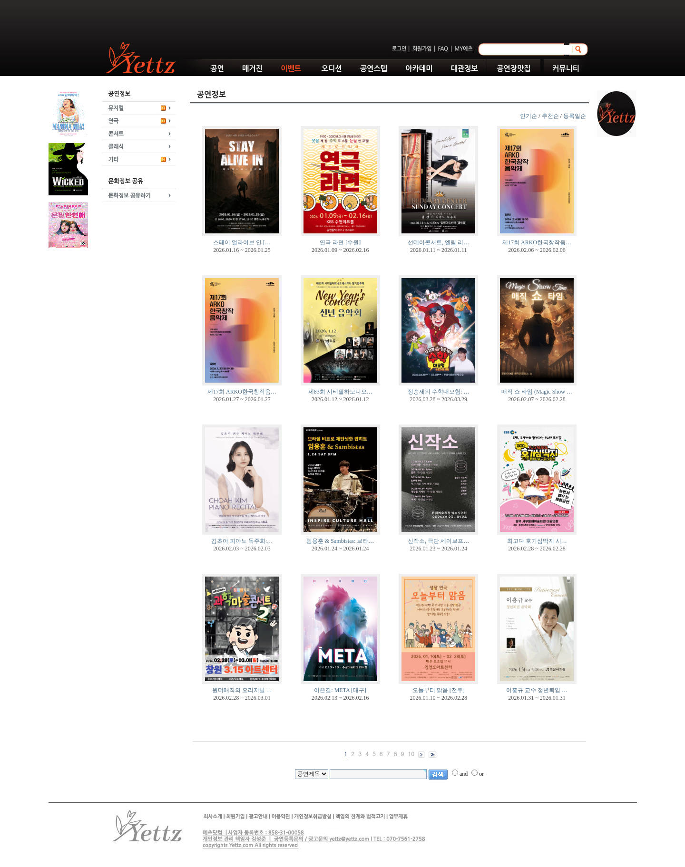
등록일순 (574, 116)
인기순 (528, 116)
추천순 (550, 116)
